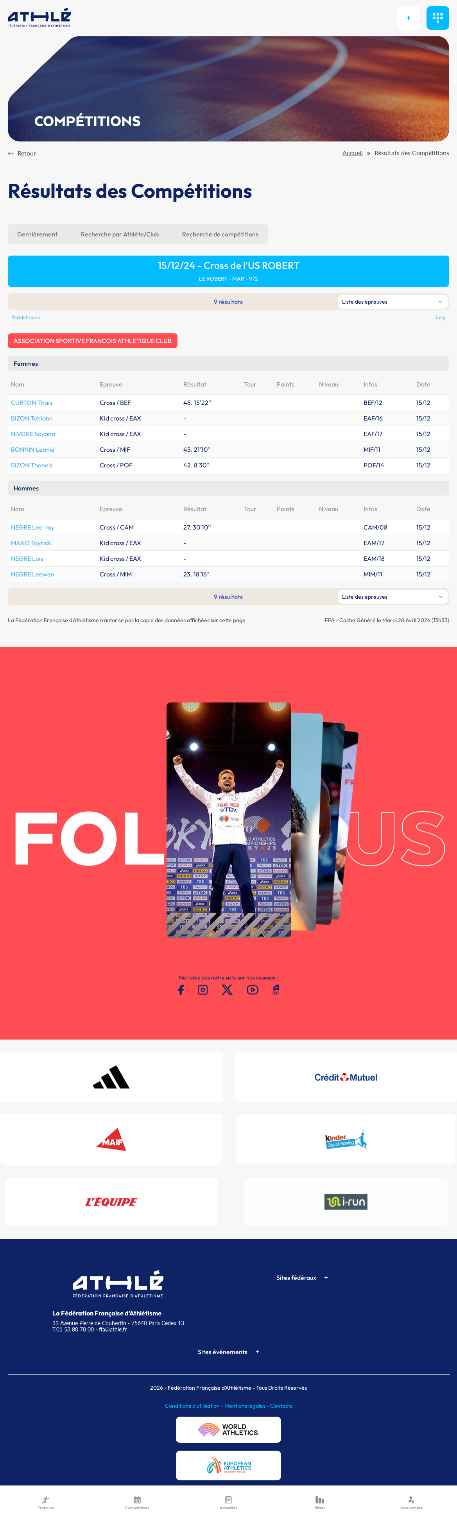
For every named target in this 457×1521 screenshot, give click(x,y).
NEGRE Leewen (32, 574)
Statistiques (26, 317)
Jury (440, 317)
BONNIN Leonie (33, 449)
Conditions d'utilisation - (194, 1405)
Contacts (281, 1405)
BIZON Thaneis (32, 465)
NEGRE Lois (27, 558)
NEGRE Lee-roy (32, 527)
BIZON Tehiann (32, 418)
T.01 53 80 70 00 (73, 1329)
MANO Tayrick (31, 543)
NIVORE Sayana (33, 434)
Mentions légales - (247, 1405)
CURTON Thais (31, 402)
